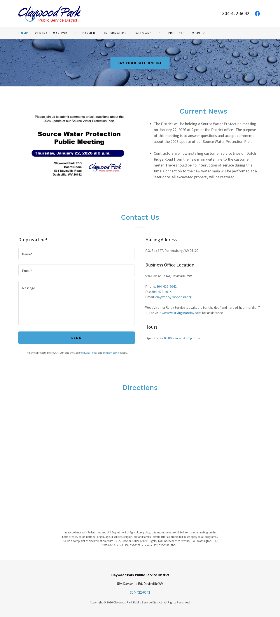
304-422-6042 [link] (235, 13)
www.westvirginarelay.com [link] (181, 312)
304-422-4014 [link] (161, 291)
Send (76, 337)
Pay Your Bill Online (140, 63)
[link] (49, 13)
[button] (199, 33)
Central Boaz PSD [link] (51, 33)
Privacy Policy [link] (89, 352)
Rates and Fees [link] (147, 33)
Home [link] (23, 33)
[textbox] (76, 253)
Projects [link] (176, 33)
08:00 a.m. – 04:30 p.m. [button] (180, 338)
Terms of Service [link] (112, 352)
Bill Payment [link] (86, 33)
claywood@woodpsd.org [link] (173, 297)
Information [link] (115, 33)
